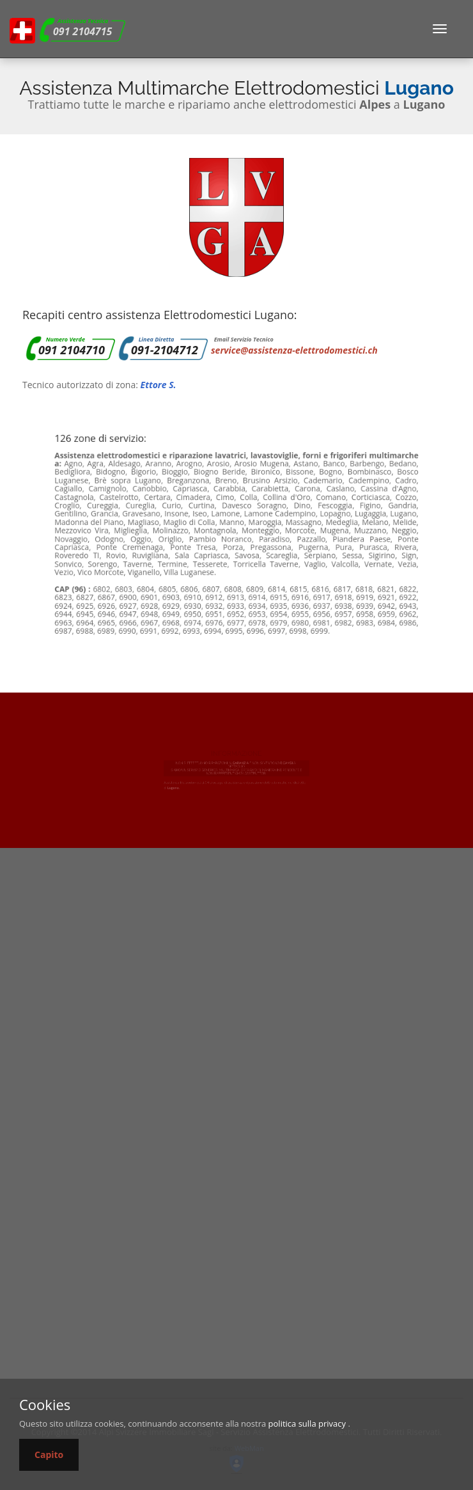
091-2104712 (164, 349)
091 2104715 (82, 31)
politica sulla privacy (307, 1423)
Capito (49, 1454)
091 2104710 (71, 349)
